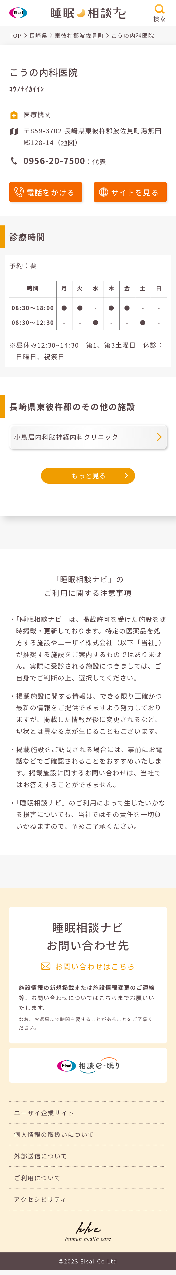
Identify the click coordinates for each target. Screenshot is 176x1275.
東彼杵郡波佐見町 (79, 35)
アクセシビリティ (40, 1199)
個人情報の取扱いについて (54, 1134)
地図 (68, 142)
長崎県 (38, 35)
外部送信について (40, 1156)
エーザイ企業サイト (44, 1112)
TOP (15, 35)
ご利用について (37, 1177)
